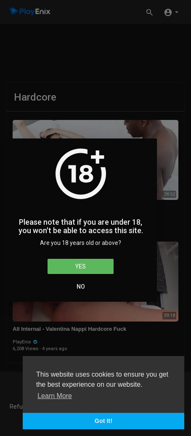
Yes (80, 266)
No (81, 286)
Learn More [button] (54, 395)
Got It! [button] (103, 420)
